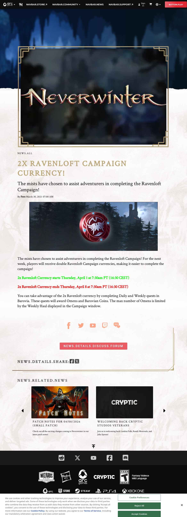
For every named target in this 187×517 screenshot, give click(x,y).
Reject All (139, 506)
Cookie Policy (38, 511)
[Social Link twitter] (77, 458)
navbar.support (121, 4)
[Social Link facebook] (109, 458)
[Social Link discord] (125, 458)
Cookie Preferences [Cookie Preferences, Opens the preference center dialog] (139, 498)
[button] (9, 4)
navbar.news (95, 4)
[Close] (181, 506)
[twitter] (77, 361)
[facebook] (72, 361)
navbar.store (36, 4)
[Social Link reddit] (61, 458)
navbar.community (66, 4)
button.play (176, 4)
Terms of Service (92, 511)
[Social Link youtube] (93, 457)
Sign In (141, 4)
